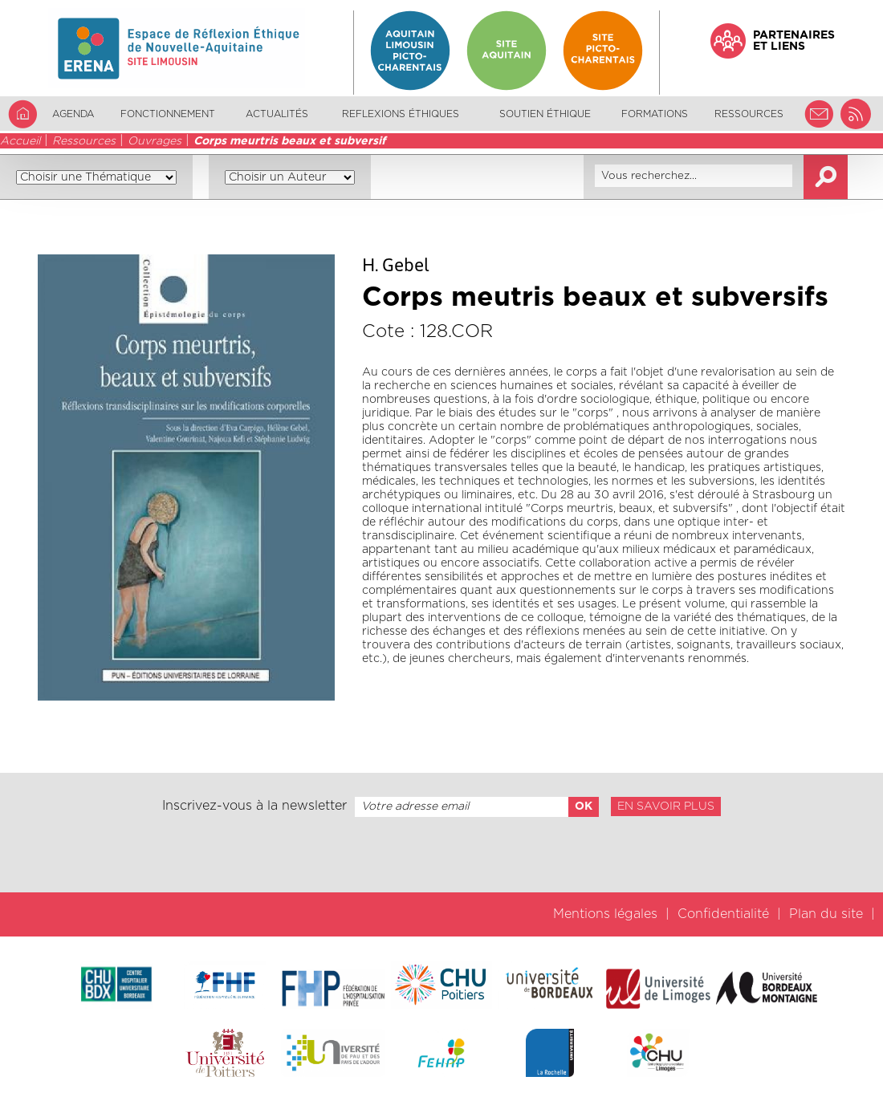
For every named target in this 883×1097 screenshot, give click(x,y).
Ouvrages (154, 141)
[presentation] (441, 855)
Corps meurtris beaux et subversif (289, 141)
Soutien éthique (545, 114)
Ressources (84, 141)
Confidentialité (723, 914)
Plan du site (826, 914)
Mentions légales (605, 914)
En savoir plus (665, 806)
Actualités (277, 114)
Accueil (20, 141)
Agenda (73, 114)
